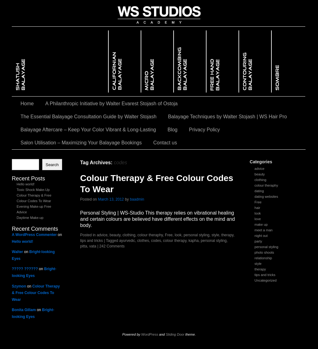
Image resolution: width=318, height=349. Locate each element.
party (258, 241)
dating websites (266, 196)
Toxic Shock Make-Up (33, 190)
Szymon (19, 286)
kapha (194, 240)
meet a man (264, 230)
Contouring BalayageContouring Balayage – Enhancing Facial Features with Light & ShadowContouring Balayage (255, 61)
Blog (172, 129)
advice (260, 168)
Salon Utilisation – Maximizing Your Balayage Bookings (81, 142)
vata (92, 246)
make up (261, 224)
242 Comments (112, 246)
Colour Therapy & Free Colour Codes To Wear (36, 293)
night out (261, 236)
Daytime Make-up (30, 218)
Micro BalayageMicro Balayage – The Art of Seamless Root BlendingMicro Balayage (157, 61)
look (258, 213)
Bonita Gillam (24, 310)
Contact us (165, 142)
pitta (83, 246)
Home (27, 103)
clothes (143, 240)
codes (156, 240)
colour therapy (174, 240)
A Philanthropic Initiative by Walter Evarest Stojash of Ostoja (111, 103)
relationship (263, 258)
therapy (260, 269)
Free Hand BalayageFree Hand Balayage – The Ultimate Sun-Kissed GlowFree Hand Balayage (223, 61)
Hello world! (25, 184)
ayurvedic (127, 240)
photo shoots (264, 252)
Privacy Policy (204, 129)
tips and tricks (265, 275)
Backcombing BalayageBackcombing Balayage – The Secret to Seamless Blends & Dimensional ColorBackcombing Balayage (190, 61)
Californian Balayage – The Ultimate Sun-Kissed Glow (125, 61)
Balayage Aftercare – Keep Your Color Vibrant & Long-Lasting (88, 129)
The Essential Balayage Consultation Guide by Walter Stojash (88, 116)
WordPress (149, 334)
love (258, 219)
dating (259, 191)
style (258, 263)
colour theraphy (266, 185)
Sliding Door (175, 334)
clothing (260, 180)
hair (257, 208)
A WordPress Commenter (34, 235)
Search (52, 164)
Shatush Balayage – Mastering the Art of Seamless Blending (60, 61)
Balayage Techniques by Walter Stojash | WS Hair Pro (227, 116)
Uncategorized (266, 280)
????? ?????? (25, 269)
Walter (17, 252)
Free (258, 202)
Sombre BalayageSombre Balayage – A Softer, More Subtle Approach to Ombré (288, 61)
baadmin (137, 199)
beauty (260, 174)
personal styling (266, 247)
